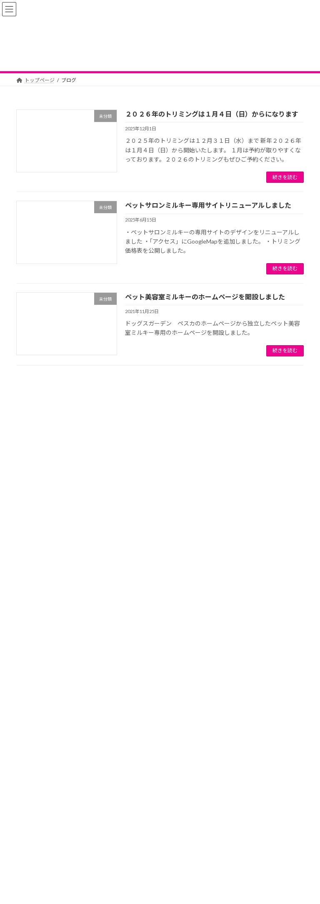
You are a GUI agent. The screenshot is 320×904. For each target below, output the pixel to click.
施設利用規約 (271, 855)
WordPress (128, 891)
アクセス (194, 855)
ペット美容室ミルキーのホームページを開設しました (205, 297)
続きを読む (285, 177)
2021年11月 (35, 727)
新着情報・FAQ (87, 855)
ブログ (129, 855)
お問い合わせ (105, 860)
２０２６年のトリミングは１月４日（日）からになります (211, 114)
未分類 (28, 656)
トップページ (39, 855)
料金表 (160, 855)
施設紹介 (230, 855)
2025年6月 (33, 712)
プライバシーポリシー (49, 860)
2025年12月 (35, 697)
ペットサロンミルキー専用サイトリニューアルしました (208, 205)
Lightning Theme (161, 891)
